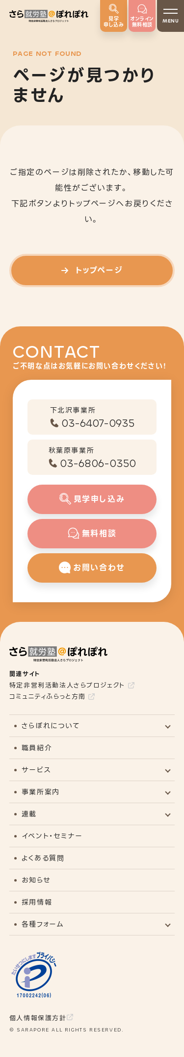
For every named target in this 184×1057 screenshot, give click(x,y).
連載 (29, 814)
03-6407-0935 (97, 423)
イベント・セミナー (52, 836)
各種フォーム (43, 924)
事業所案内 (41, 792)
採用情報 (37, 902)
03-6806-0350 (98, 463)
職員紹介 (37, 747)
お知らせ (36, 880)
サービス (36, 769)
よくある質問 (43, 858)
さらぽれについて (51, 725)
